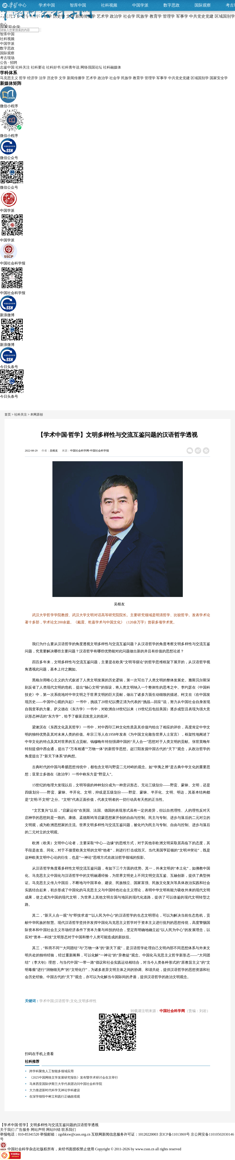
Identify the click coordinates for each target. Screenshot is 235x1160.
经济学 (32, 78)
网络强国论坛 (91, 67)
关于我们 (7, 1129)
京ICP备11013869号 (174, 1134)
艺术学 (91, 78)
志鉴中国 (7, 67)
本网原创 (36, 414)
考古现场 (7, 58)
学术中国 (47, 5)
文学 (62, 78)
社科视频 (109, 5)
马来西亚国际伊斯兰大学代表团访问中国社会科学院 (65, 1084)
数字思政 (171, 5)
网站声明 (38, 1129)
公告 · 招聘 (8, 62)
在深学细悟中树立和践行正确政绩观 (54, 1096)
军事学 (161, 78)
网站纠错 (53, 1129)
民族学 (126, 78)
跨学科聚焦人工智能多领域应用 (51, 1071)
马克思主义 (9, 78)
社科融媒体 (112, 67)
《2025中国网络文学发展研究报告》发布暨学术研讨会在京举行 (73, 1077)
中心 (22, 5)
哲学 (22, 78)
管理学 (150, 78)
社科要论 (38, 67)
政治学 (103, 78)
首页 (8, 414)
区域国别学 (200, 78)
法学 (42, 78)
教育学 (138, 78)
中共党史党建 (179, 78)
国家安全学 (219, 78)
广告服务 (22, 1129)
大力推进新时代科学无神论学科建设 (54, 1090)
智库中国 (78, 5)
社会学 (114, 78)
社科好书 (53, 67)
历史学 (52, 78)
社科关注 (22, 67)
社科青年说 (70, 67)
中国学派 (140, 5)
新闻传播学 (76, 78)
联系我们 (68, 1129)
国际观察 (203, 5)
